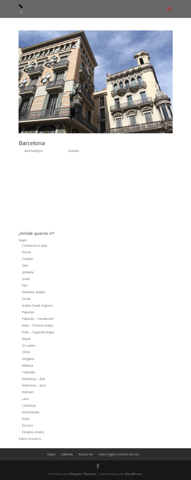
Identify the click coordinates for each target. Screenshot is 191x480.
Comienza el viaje (34, 245)
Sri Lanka (28, 345)
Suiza (25, 418)
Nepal (26, 339)
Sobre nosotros (30, 439)
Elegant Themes (82, 474)
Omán (26, 299)
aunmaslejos (33, 151)
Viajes (23, 240)
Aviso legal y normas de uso (119, 454)
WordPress (133, 474)
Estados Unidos (33, 432)
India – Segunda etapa (38, 332)
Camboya (29, 405)
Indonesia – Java (34, 385)
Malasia (27, 365)
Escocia (27, 425)
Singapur (28, 359)
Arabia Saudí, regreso (37, 305)
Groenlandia (30, 412)
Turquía (27, 259)
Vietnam (28, 392)
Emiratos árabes (34, 292)
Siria (25, 265)
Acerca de (86, 454)
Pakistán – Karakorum (38, 318)
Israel (26, 279)
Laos (25, 399)
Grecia (26, 252)
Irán (24, 285)
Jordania (28, 272)
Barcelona (32, 143)
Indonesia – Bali (33, 379)
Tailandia (28, 372)
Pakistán (28, 312)
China (26, 352)
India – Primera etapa (37, 325)
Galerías (67, 454)
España (73, 151)
